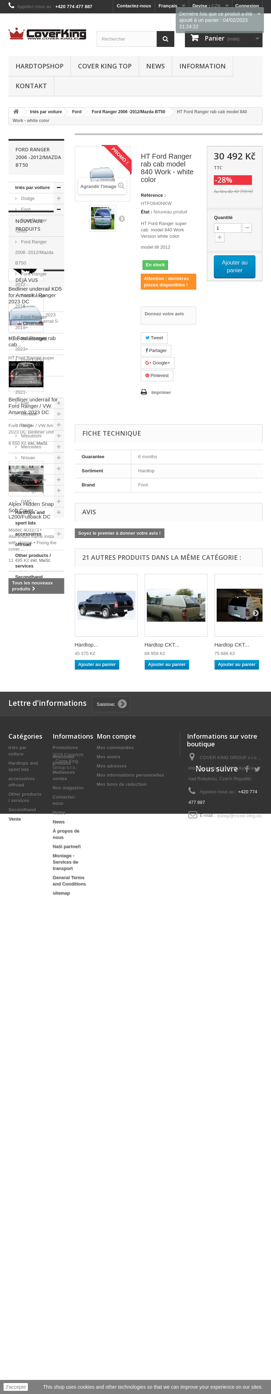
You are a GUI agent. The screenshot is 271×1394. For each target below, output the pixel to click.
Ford (25, 209)
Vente (21, 587)
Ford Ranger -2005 (31, 226)
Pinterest (157, 375)
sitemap (61, 1330)
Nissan (27, 457)
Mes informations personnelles (130, 1212)
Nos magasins (68, 1225)
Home (59, 1250)
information (202, 66)
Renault (28, 414)
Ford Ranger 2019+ (31, 322)
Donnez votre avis (164, 313)
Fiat (24, 403)
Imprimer (161, 392)
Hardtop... (86, 645)
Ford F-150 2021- (29, 387)
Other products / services (33, 561)
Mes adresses (112, 1203)
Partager (156, 350)
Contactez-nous (134, 5)
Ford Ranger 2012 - (31, 279)
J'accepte (15, 1387)
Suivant (121, 218)
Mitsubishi (30, 435)
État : (146, 211)
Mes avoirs (108, 1194)
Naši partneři (66, 1283)
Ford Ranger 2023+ (31, 344)
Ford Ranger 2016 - (31, 301)
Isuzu (26, 425)
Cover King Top (105, 66)
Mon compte (116, 1173)
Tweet (154, 337)
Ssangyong (32, 490)
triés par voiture (32, 187)
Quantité (223, 217)
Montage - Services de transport (65, 1299)
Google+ (157, 362)
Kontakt (31, 85)
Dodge (27, 198)
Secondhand (29, 577)
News (155, 66)
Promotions (65, 1185)
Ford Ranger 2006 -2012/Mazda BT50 (34, 252)
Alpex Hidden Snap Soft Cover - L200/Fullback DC (31, 904)
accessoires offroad (28, 539)
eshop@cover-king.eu (239, 1252)
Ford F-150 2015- (29, 365)
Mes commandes (115, 1185)
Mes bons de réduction (122, 1221)
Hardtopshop (40, 66)
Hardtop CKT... (162, 645)
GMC (26, 501)
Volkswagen (33, 479)
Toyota (27, 468)
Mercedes (30, 446)
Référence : (153, 195)
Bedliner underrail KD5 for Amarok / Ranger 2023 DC (35, 688)
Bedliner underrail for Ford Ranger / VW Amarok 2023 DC (33, 799)
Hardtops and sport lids (30, 518)
